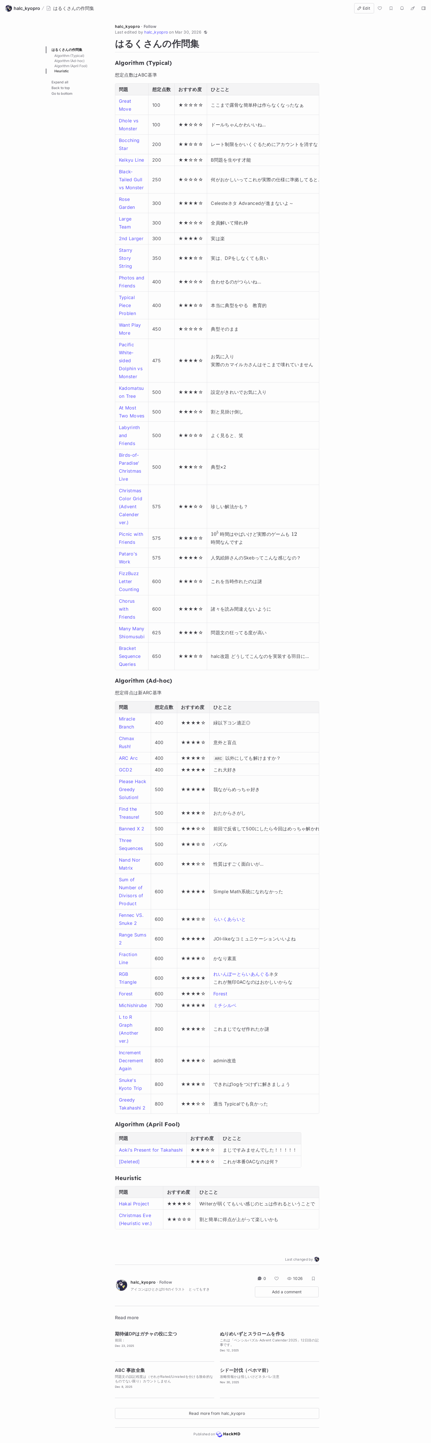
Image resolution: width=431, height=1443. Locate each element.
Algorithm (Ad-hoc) (69, 61)
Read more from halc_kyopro (217, 1413)
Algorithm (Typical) (69, 55)
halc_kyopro (127, 26)
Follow (150, 26)
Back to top (60, 88)
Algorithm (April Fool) (70, 66)
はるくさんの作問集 (66, 50)
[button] (205, 32)
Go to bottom (62, 93)
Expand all (59, 82)
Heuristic (61, 71)
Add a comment (287, 1291)
